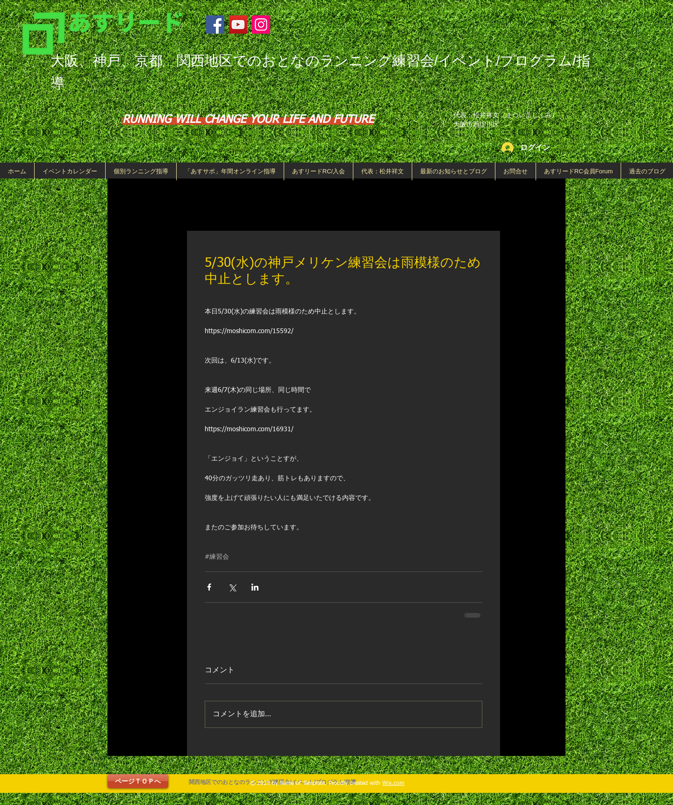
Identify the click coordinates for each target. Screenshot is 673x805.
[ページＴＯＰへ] (137, 781)
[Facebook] (215, 24)
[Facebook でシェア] (209, 587)
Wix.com (393, 783)
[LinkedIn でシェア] (255, 587)
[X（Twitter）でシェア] (232, 587)
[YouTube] (238, 24)
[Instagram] (261, 24)
